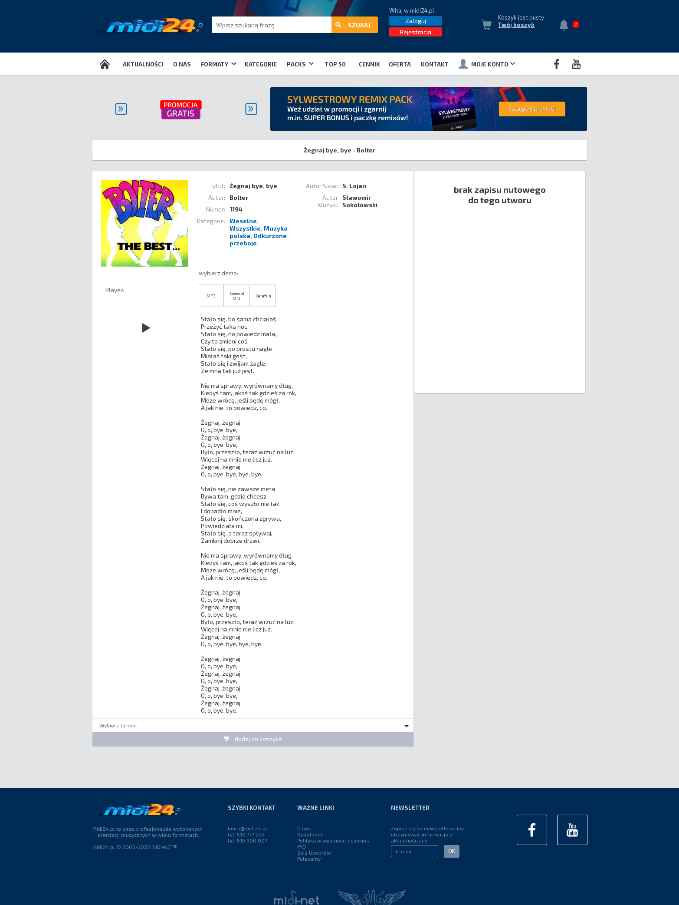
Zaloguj (415, 20)
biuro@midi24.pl (247, 828)
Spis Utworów (314, 852)
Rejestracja (415, 32)
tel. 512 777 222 (246, 834)
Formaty (218, 64)
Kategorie (261, 64)
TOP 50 (335, 64)
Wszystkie (245, 228)
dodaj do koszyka (252, 739)
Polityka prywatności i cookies (333, 840)
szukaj (352, 25)
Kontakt (435, 64)
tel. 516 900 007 (247, 840)
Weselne (243, 221)
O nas (182, 64)
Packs (300, 64)
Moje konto (487, 64)
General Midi (237, 296)
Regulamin (310, 834)
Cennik (369, 64)
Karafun (263, 295)
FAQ (301, 846)
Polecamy (309, 858)
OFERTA (400, 64)
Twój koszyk (516, 24)
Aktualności (143, 64)
